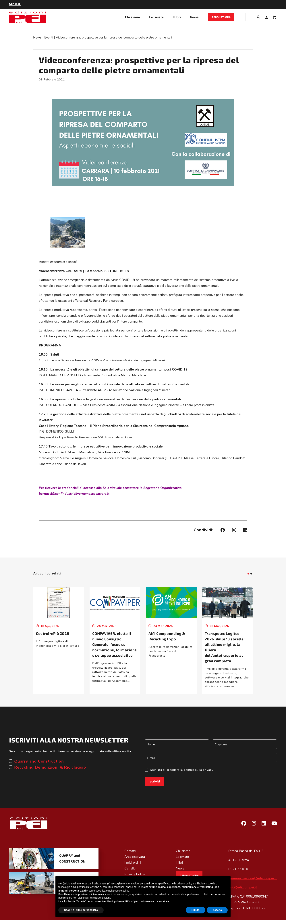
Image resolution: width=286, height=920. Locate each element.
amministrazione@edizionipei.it (252, 878)
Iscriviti (154, 781)
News (194, 17)
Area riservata (134, 856)
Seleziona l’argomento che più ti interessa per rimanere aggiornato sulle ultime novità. (70, 751)
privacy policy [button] (184, 883)
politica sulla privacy (198, 770)
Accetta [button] (217, 910)
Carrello (130, 868)
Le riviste (156, 17)
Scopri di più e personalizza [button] (81, 910)
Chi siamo (132, 17)
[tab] (248, 573)
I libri (177, 17)
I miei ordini (132, 862)
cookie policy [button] (121, 890)
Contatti (130, 850)
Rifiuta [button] (196, 910)
